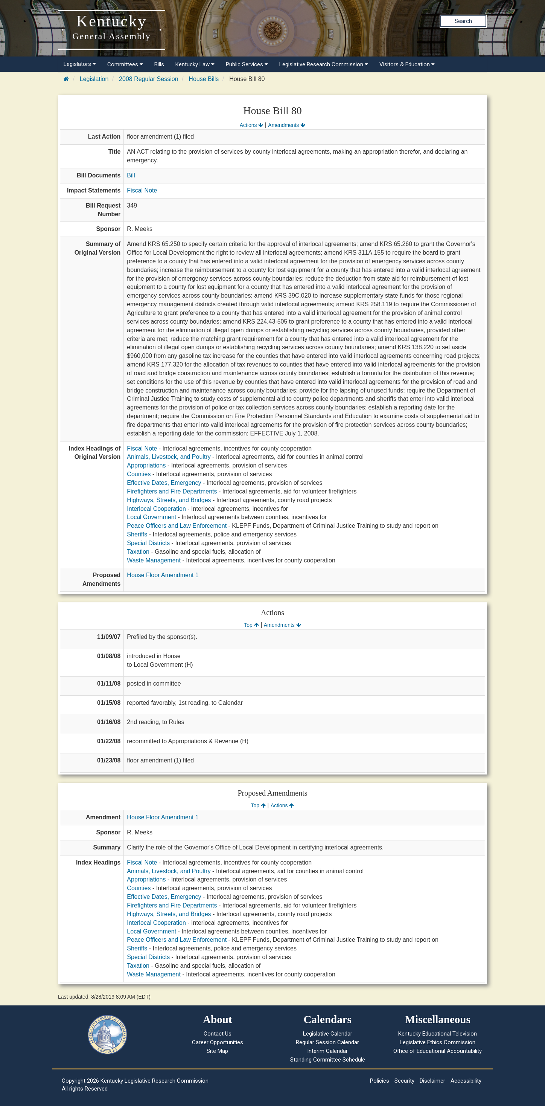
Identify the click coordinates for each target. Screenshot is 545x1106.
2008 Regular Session (148, 79)
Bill (131, 175)
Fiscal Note (142, 190)
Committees (125, 64)
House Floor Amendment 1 (162, 575)
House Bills (204, 79)
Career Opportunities (217, 1042)
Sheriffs (137, 534)
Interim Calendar (327, 1051)
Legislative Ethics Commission (437, 1042)
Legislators (80, 64)
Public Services (247, 64)
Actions (251, 125)
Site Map (217, 1051)
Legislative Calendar (327, 1033)
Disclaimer (432, 1080)
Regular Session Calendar (327, 1042)
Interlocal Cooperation (156, 509)
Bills (159, 64)
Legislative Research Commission (323, 64)
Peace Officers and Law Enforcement (177, 525)
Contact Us (217, 1033)
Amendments (286, 125)
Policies (379, 1080)
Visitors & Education (407, 64)
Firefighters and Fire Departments (172, 491)
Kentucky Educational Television (437, 1033)
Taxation (138, 551)
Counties (139, 474)
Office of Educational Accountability (437, 1051)
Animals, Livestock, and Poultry (168, 457)
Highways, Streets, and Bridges (169, 500)
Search (463, 21)
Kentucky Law (195, 64)
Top (251, 625)
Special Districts (148, 543)
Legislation (94, 79)
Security (404, 1080)
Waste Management (154, 560)
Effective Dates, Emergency (164, 483)
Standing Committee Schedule (327, 1059)
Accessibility (466, 1080)
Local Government (151, 517)
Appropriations (146, 465)
